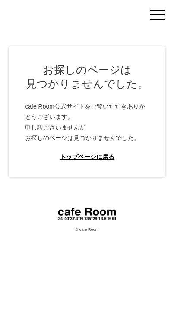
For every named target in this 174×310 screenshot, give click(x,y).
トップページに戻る (87, 156)
